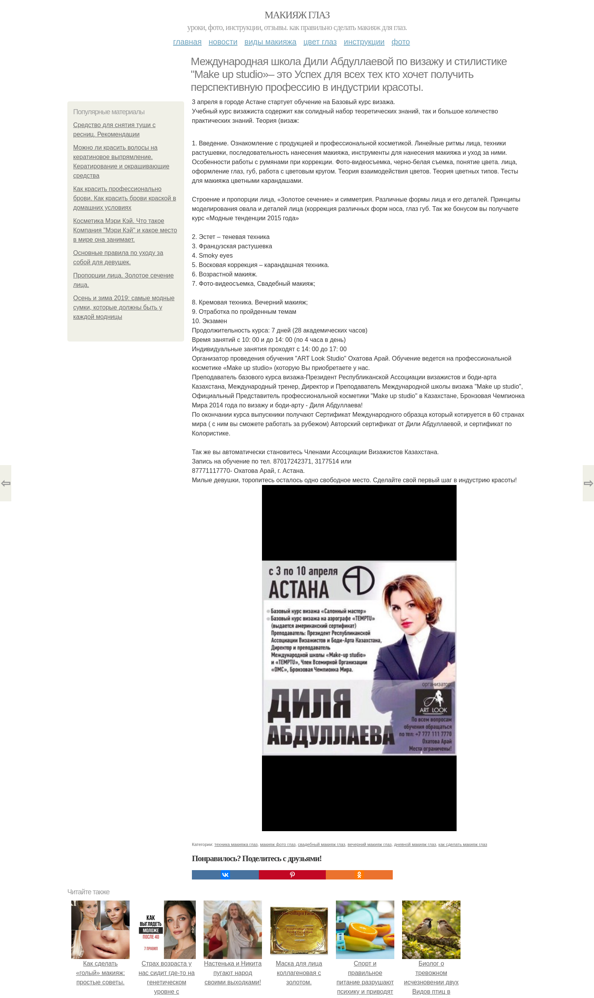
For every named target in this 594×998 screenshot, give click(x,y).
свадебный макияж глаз (321, 844)
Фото (401, 41)
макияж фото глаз (277, 844)
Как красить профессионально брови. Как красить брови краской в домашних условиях (124, 198)
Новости (223, 41)
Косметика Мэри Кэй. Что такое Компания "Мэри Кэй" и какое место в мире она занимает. (125, 230)
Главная (187, 41)
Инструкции (364, 41)
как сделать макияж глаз (462, 844)
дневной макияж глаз (415, 844)
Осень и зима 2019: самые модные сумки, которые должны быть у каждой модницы (123, 307)
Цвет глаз (320, 41)
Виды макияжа (270, 41)
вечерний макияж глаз (370, 844)
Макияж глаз (297, 15)
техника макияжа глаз (236, 844)
